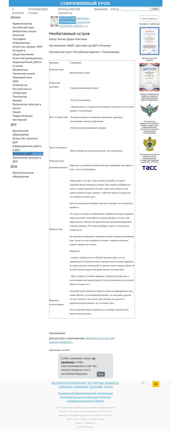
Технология (20, 96)
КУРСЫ (115, 9)
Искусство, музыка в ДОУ (25, 140)
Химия (17, 112)
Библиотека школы (24, 31)
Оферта (99, 401)
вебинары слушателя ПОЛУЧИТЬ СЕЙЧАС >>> (74, 22)
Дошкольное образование (21, 132)
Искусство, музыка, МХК (27, 46)
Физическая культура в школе (27, 106)
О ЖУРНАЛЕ (18, 11)
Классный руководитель (28, 58)
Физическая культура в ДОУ (27, 159)
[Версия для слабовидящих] (155, 384)
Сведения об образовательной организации (85, 393)
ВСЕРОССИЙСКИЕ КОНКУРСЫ (69, 11)
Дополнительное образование (23, 174)
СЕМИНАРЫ (65, 387)
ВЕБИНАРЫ (101, 9)
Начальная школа (24, 73)
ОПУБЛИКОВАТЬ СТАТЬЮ (38, 11)
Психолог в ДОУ (22, 154)
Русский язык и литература (22, 90)
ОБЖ (15, 81)
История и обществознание (23, 52)
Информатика (21, 43)
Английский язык (23, 27)
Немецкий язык (22, 77)
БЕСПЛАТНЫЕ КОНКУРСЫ (103, 383)
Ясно (100, 374)
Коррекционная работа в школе (27, 64)
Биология (18, 35)
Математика (20, 69)
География (19, 39)
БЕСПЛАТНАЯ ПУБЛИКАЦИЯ (69, 383)
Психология (20, 85)
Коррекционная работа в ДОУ (27, 148)
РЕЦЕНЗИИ (96, 387)
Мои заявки (149, 18)
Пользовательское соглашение (79, 397)
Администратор (22, 23)
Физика (17, 100)
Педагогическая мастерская (23, 117)
